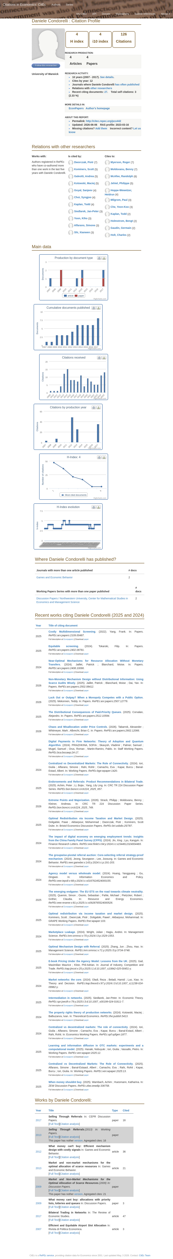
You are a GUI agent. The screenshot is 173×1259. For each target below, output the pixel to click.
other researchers (101, 88)
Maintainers (122, 13)
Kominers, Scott (84, 169)
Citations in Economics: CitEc (24, 4)
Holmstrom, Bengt (122, 220)
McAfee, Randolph (122, 176)
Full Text (54, 1123)
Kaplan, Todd (82, 204)
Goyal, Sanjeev (83, 190)
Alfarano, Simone (84, 225)
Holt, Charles (118, 234)
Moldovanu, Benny (122, 169)
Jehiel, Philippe (120, 183)
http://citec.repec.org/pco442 (103, 121)
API (94, 13)
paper (86, 639)
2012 (38, 1151)
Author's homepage (98, 108)
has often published (127, 84)
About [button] (165, 13)
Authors (55, 4)
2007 (38, 1229)
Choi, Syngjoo (82, 197)
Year (40, 625)
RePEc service (47, 1255)
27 (105, 91)
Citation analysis (69, 1123)
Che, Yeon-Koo (120, 206)
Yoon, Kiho (81, 218)
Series (69, 4)
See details (106, 77)
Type (116, 1110)
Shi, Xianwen (82, 232)
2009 (38, 1186)
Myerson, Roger (120, 162)
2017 (38, 1120)
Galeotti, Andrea (84, 176)
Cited (128, 1110)
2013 (38, 1135)
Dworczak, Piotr (83, 162)
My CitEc (81, 13)
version (78, 1140)
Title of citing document (65, 625)
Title (53, 1110)
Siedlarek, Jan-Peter (86, 211)
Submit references (145, 13)
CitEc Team (144, 1255)
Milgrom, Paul (119, 199)
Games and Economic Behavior (54, 577)
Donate (106, 13)
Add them (101, 128)
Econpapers (68, 639)
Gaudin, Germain (121, 227)
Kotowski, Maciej (84, 183)
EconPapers (76, 108)
